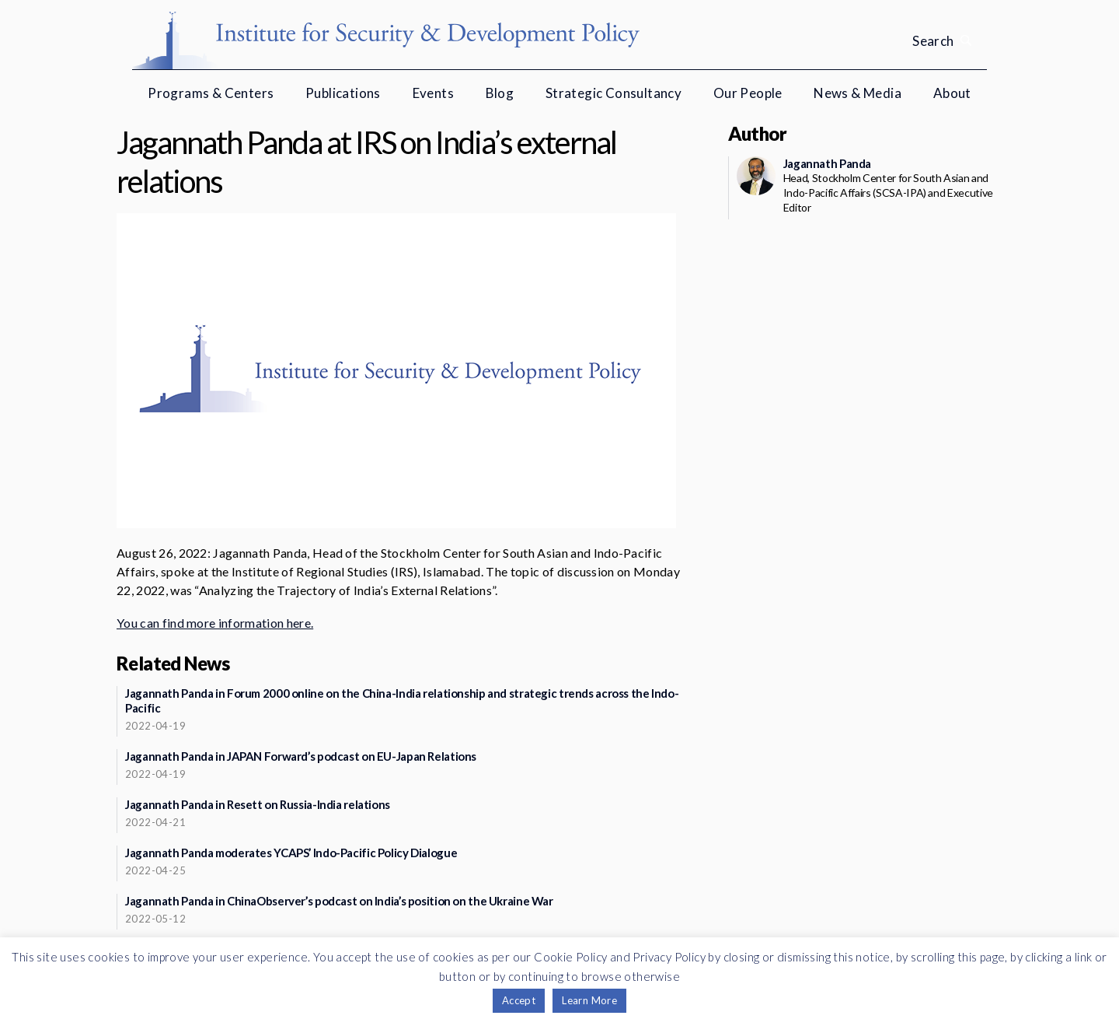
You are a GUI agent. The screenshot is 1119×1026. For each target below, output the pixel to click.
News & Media (857, 93)
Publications (343, 93)
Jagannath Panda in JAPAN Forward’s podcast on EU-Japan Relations (300, 756)
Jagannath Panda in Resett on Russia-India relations (257, 804)
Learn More (589, 1000)
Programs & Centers (211, 93)
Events (433, 93)
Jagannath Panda (827, 163)
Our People (748, 93)
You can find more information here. (215, 622)
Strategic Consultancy (614, 93)
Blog (500, 93)
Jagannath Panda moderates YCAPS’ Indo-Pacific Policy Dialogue (291, 853)
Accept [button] (518, 1000)
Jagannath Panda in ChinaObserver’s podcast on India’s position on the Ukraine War (339, 901)
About (952, 93)
